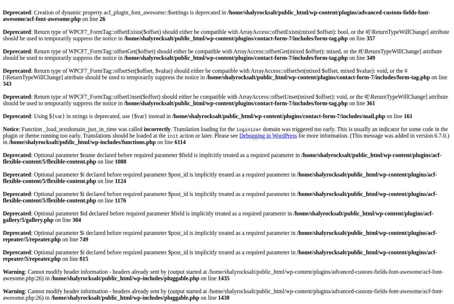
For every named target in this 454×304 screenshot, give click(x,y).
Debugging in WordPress (268, 136)
